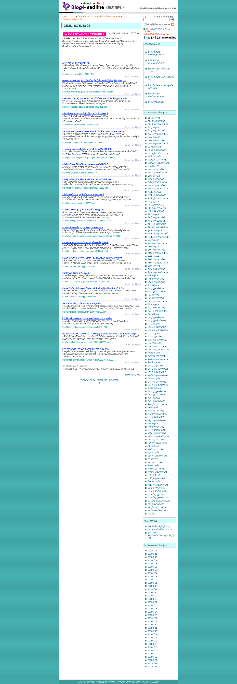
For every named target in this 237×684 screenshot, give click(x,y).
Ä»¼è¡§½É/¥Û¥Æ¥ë (157, 395)
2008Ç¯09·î (153, 634)
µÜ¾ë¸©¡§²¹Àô (154, 147)
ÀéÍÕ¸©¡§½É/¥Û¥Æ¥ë (158, 221)
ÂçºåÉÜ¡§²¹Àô (154, 353)
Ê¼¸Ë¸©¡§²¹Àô (154, 362)
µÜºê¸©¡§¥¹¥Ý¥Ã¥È (156, 488)
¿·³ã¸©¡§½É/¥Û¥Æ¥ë (157, 243)
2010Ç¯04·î (153, 573)
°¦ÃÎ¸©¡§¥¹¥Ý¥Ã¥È (156, 317)
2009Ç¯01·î (153, 621)
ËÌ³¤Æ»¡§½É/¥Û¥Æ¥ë (158, 124)
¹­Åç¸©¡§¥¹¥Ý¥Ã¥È (156, 417)
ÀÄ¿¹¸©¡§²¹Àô (154, 127)
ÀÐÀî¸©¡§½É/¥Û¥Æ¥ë (158, 263)
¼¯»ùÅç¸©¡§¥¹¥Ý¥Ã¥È (158, 498)
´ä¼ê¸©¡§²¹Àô (154, 137)
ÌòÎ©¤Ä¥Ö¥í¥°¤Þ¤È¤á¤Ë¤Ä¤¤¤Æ (152, 8)
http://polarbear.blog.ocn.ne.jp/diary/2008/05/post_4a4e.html (88, 157)
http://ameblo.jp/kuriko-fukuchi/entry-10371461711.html (86, 221)
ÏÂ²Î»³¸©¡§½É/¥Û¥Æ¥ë (158, 385)
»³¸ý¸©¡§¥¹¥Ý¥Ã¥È (156, 427)
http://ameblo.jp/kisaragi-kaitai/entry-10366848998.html (86, 342)
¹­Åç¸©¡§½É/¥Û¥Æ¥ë (157, 420)
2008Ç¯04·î (153, 650)
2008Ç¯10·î (153, 631)
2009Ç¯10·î (153, 593)
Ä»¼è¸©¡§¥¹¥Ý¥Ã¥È (157, 391)
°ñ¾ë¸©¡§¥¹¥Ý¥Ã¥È (156, 185)
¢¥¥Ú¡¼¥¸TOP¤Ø (132, 375)
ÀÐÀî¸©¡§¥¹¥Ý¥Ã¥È (156, 259)
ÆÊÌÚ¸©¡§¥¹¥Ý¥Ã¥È (157, 195)
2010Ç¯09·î (153, 560)
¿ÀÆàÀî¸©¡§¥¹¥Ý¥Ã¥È (158, 234)
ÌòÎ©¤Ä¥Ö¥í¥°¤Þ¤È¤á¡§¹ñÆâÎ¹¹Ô (156, 61)
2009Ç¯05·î (153, 609)
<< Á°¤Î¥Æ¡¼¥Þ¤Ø (86, 380)
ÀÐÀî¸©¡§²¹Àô (154, 256)
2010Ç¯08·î (153, 563)
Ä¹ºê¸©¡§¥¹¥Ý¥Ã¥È (156, 469)
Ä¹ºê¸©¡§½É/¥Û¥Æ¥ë (157, 472)
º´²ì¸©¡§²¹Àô (153, 459)
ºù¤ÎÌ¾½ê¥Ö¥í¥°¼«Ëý (158, 510)
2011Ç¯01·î (153, 551)
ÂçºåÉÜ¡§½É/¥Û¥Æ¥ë (158, 359)
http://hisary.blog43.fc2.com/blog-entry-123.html (83, 142)
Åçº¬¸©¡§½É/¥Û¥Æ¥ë (157, 404)
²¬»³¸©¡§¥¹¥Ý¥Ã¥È (156, 411)
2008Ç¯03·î (153, 654)
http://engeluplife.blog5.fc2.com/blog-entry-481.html (84, 107)
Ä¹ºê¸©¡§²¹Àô (153, 465)
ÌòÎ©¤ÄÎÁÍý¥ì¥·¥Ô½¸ (157, 102)
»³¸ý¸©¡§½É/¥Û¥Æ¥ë (157, 430)
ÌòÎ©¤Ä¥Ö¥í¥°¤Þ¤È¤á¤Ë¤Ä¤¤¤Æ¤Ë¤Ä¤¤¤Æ (125, 682)
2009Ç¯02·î (153, 618)
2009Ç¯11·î (153, 589)
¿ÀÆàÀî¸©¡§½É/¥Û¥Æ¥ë (159, 237)
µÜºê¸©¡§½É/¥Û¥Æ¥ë (158, 491)
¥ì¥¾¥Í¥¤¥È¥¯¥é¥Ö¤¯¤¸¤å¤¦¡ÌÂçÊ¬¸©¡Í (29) (161, 535)
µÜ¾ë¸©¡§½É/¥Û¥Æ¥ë (158, 153)
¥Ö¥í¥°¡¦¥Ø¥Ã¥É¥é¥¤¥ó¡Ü (91, 682)
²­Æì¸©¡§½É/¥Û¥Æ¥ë (157, 507)
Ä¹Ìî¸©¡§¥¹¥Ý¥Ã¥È (156, 288)
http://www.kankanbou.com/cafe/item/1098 (80, 125)
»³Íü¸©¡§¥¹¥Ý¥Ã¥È (156, 279)
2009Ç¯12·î (153, 586)
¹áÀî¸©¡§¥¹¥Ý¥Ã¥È (156, 440)
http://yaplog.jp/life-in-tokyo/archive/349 (79, 173)
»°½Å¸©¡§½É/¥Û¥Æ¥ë (158, 330)
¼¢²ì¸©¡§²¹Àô (153, 333)
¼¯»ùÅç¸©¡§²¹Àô (155, 494)
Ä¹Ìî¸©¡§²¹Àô (153, 285)
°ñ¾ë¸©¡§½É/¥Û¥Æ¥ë (158, 189)
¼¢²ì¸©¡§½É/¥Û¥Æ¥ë (157, 340)
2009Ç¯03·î (153, 615)
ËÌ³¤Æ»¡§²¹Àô (154, 118)
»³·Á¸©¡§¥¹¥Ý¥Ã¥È (156, 169)
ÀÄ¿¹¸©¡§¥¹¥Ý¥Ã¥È (156, 131)
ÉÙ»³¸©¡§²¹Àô (154, 247)
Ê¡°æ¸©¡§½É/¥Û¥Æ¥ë (158, 272)
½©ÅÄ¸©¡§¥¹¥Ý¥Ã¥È (157, 160)
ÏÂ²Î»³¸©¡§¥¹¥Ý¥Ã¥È (157, 382)
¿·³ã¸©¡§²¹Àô (153, 240)
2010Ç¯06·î (153, 567)
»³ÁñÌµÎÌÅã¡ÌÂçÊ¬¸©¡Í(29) (159, 526)
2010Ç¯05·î (153, 570)
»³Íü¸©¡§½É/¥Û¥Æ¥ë (157, 282)
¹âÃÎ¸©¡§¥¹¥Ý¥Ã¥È (156, 449)
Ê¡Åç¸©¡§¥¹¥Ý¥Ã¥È (156, 179)
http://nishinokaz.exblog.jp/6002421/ (78, 74)
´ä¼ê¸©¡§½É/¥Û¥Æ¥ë (158, 144)
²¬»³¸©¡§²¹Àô (153, 407)
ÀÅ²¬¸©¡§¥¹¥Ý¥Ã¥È (156, 308)
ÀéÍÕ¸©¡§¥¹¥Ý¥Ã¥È (156, 218)
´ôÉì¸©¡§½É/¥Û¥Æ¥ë (157, 301)
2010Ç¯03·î (153, 576)
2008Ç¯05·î (153, 647)
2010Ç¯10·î (153, 557)
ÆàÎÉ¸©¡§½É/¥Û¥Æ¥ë (158, 375)
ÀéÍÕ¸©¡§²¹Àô (154, 214)
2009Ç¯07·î (153, 602)
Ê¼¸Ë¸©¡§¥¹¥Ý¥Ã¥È (157, 366)
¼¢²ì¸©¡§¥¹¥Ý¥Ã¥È (156, 337)
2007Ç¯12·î (153, 663)
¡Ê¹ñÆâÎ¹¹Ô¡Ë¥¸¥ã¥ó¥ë (87, 16)
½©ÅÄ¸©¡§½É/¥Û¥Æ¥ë (158, 163)
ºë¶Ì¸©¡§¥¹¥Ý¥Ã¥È (156, 211)
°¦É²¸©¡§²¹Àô (153, 446)
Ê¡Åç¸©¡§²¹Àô (154, 176)
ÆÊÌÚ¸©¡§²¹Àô (154, 192)
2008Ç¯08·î (153, 638)
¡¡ (76, 63)
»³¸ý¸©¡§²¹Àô (153, 423)
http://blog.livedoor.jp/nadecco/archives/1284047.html (85, 327)
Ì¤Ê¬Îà (151, 514)
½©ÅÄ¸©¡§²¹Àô (154, 156)
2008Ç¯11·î (153, 628)
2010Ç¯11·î (153, 554)
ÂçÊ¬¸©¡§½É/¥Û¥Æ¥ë (110, 16)
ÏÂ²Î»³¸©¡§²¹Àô (154, 378)
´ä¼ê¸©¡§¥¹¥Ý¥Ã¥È (156, 140)
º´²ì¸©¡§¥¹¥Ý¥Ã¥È (155, 462)
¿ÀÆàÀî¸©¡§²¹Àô (155, 230)
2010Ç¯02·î (153, 580)
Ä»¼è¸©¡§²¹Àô (154, 388)
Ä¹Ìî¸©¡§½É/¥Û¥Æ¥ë (157, 292)
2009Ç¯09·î (153, 596)
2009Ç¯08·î (153, 599)
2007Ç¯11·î (153, 666)
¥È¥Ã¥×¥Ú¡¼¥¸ (68, 16)
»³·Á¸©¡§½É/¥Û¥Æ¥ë (157, 172)
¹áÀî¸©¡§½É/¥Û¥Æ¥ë (157, 443)
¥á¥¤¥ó (100, 380)
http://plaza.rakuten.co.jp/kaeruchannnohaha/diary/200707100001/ (91, 236)
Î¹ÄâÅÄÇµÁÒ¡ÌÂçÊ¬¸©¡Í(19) (160, 530)
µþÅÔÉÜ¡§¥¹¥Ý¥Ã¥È (157, 346)
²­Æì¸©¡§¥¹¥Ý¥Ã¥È (156, 504)
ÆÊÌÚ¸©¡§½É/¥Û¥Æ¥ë (158, 198)
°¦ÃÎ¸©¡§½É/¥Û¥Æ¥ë (157, 320)
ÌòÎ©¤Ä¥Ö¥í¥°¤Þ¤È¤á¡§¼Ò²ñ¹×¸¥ (157, 95)
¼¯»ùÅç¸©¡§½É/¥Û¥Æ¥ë (159, 501)
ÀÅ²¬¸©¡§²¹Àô (154, 304)
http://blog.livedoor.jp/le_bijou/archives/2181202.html (85, 188)
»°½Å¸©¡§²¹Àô (154, 324)
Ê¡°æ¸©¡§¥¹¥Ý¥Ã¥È (156, 269)
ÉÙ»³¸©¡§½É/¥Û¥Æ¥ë (158, 253)
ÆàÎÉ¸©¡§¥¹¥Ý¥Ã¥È (157, 372)
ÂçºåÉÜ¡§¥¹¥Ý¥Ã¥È (157, 356)
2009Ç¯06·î (153, 605)
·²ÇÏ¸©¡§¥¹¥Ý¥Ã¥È (156, 205)
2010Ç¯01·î (153, 583)
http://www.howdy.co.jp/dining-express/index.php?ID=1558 (87, 92)
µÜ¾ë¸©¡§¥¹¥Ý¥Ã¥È (157, 150)
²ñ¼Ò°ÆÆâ (171, 8)
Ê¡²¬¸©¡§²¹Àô (153, 453)
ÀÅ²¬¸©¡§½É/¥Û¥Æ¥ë (158, 311)
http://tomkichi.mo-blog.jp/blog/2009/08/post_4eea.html (86, 281)
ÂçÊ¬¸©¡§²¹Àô (154, 481)
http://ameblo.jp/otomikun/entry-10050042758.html (84, 312)
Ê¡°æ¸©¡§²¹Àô (154, 266)
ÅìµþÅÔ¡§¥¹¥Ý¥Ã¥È (157, 224)
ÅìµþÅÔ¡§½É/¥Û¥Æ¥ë (158, 227)
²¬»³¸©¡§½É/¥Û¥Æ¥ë (157, 414)
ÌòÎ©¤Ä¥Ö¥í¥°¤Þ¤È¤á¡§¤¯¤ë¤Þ (156, 53)
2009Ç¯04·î (153, 612)
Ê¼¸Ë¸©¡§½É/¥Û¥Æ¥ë (158, 369)
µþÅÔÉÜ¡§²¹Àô (154, 343)
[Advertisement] (100, 54)
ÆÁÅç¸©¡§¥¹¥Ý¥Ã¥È (157, 433)
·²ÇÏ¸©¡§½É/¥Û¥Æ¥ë (157, 208)
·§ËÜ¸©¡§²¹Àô (154, 475)
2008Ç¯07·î (153, 641)
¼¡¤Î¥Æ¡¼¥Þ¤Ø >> (112, 380)
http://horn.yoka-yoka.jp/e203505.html (78, 203)
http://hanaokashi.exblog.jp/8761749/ (78, 266)
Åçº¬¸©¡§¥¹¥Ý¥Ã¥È (156, 401)
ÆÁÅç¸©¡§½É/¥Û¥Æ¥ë (158, 436)
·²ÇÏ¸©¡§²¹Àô (153, 201)
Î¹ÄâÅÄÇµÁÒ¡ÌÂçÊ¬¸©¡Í (71, 19)
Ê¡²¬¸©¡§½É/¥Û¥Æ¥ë (157, 456)
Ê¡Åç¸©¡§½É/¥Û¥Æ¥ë (157, 182)
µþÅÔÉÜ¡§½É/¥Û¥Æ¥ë (158, 350)
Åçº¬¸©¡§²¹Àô (154, 398)
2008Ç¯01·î (153, 660)
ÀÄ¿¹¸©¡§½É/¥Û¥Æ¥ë (158, 134)
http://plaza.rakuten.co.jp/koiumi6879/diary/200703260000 (87, 360)
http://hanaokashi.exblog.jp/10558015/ (79, 297)
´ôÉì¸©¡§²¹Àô (153, 295)
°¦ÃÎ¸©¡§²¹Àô (153, 314)
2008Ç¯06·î (153, 644)
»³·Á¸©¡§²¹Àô (153, 166)
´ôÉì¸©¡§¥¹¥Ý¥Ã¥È (156, 298)
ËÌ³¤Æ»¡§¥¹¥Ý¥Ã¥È (156, 121)
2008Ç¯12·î (153, 625)
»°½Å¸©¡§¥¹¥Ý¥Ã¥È (157, 327)
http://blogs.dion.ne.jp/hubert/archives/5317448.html (85, 251)
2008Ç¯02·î (153, 657)
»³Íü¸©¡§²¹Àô (153, 275)
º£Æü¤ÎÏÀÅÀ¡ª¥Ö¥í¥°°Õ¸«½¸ (158, 29)
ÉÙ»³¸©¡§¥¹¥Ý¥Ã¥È (156, 250)
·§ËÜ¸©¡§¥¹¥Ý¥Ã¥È (156, 478)
